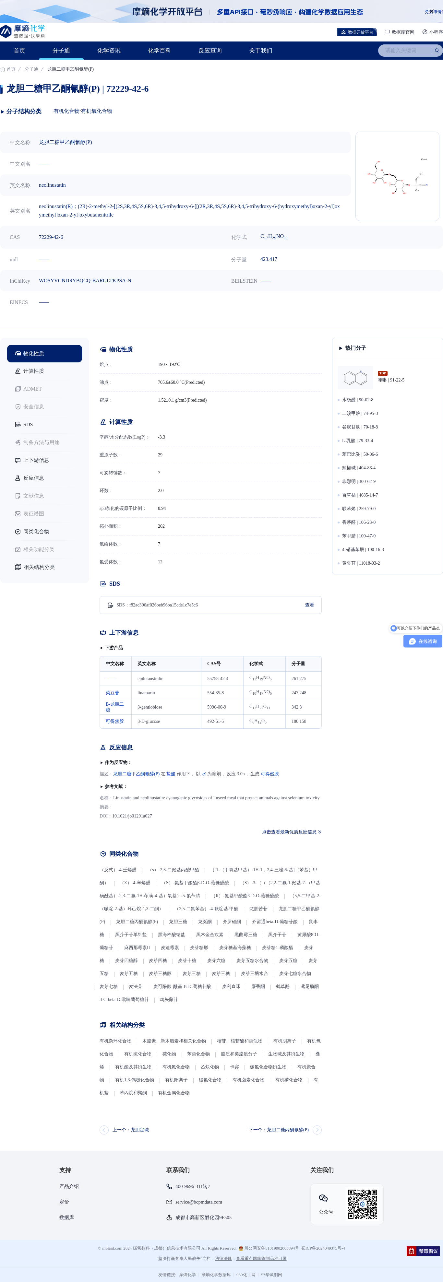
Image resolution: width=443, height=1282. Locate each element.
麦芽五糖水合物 (252, 960)
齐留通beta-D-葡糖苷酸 (275, 921)
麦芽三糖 (192, 973)
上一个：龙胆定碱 (131, 1129)
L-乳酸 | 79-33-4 (357, 440)
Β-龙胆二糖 (115, 707)
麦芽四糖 (158, 960)
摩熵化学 (187, 1275)
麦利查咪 (231, 986)
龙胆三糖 (178, 921)
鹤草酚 (283, 986)
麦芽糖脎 (199, 947)
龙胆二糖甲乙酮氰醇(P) (136, 773)
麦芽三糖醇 (160, 973)
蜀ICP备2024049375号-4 (323, 1248)
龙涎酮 (205, 921)
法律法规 (223, 1258)
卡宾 (234, 1066)
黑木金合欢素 (209, 934)
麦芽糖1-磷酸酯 (277, 947)
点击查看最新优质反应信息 (289, 831)
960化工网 (246, 1275)
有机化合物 (66, 111)
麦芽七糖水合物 (295, 973)
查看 (309, 605)
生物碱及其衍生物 (286, 1054)
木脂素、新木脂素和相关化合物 (174, 1041)
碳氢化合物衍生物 (268, 1066)
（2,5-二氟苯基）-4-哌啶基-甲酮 (206, 908)
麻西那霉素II (137, 947)
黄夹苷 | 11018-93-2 (361, 563)
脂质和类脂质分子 (239, 1054)
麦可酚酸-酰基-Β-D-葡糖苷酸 (182, 986)
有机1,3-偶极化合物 (134, 1079)
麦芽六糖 (216, 960)
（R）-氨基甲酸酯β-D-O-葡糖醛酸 (245, 895)
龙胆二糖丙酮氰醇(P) (137, 921)
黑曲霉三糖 (245, 934)
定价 (64, 1202)
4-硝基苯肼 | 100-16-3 (363, 549)
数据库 (66, 1217)
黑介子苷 (277, 934)
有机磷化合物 (289, 1079)
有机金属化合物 (174, 1092)
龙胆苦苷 (258, 908)
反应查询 (210, 50)
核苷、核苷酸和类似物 (239, 1041)
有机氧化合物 (96, 111)
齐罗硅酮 (232, 921)
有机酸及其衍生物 (133, 1066)
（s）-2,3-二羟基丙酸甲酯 (173, 869)
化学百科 (159, 50)
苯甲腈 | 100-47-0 (359, 536)
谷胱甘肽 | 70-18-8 (360, 427)
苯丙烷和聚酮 (133, 1092)
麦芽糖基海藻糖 (235, 947)
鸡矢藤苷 (169, 999)
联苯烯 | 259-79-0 (359, 508)
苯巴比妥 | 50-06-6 (360, 454)
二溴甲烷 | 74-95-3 (360, 413)
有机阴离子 (284, 1041)
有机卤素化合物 (248, 1079)
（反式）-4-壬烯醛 (118, 869)
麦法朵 (135, 986)
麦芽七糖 (109, 986)
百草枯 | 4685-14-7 (360, 495)
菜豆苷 (112, 692)
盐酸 (170, 773)
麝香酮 (258, 986)
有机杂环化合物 (115, 1041)
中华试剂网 (271, 1275)
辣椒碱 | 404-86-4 (359, 467)
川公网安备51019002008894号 (269, 1248)
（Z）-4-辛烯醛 (135, 882)
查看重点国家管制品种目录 (261, 1258)
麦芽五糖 (288, 960)
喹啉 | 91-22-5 (391, 380)
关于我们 (260, 50)
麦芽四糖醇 (126, 960)
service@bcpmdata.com (198, 1202)
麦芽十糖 (187, 960)
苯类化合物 (198, 1054)
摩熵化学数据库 (216, 1275)
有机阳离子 (176, 1079)
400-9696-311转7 (192, 1186)
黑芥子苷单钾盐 (131, 934)
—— (110, 678)
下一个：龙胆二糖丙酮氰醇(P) (279, 1129)
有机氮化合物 (176, 1066)
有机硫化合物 (137, 1054)
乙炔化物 (210, 1066)
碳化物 (169, 1054)
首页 (19, 50)
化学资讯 (109, 50)
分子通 (61, 50)
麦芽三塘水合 (254, 973)
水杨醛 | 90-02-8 (357, 399)
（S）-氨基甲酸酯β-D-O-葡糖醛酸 (195, 882)
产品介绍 (69, 1186)
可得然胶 (115, 721)
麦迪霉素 (170, 947)
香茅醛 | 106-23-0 (359, 522)
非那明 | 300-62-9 (359, 481)
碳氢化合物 (210, 1079)
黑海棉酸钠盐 (171, 934)
